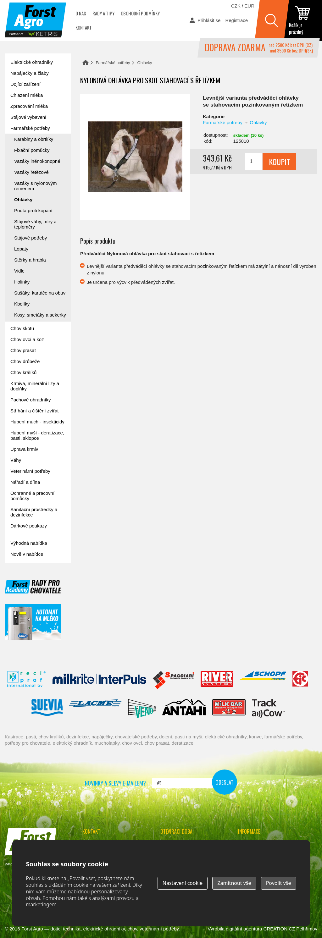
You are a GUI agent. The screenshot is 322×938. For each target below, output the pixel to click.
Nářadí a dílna (25, 482)
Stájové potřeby (30, 237)
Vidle (19, 270)
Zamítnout (234, 883)
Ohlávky (144, 62)
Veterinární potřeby (30, 471)
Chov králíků (23, 372)
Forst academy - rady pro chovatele (33, 586)
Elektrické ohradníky (31, 62)
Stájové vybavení (28, 117)
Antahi (184, 708)
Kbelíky (22, 303)
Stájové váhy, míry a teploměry (35, 224)
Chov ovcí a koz (27, 339)
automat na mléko (33, 622)
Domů (85, 62)
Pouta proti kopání (33, 210)
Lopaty (21, 248)
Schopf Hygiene (262, 680)
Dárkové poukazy (28, 525)
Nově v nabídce (26, 554)
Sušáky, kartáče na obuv (39, 292)
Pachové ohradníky (30, 399)
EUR (249, 5)
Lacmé (95, 708)
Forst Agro (32, 928)
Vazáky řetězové (31, 172)
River (216, 680)
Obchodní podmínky (140, 13)
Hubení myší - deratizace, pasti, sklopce (37, 435)
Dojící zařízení (25, 84)
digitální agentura (244, 928)
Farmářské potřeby (113, 62)
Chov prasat (23, 350)
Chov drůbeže (25, 361)
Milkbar (229, 708)
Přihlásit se (208, 20)
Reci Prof (26, 680)
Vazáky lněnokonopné (37, 161)
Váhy (15, 460)
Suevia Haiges (47, 708)
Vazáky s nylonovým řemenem (35, 185)
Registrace (236, 20)
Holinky (22, 281)
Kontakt (83, 27)
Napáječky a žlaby (29, 73)
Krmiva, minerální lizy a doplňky (34, 386)
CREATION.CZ (279, 928)
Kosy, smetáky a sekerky (40, 314)
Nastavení (183, 883)
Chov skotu (22, 328)
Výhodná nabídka (28, 543)
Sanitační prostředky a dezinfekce (33, 512)
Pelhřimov (306, 928)
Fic (300, 680)
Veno (142, 708)
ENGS (268, 708)
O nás (80, 13)
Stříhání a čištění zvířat (34, 410)
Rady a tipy (103, 13)
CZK (236, 5)
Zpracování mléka (29, 106)
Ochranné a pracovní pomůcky (32, 495)
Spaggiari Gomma (173, 680)
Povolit (278, 883)
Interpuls (99, 680)
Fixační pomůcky (32, 150)
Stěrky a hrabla (30, 259)
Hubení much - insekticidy (37, 421)
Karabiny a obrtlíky (33, 139)
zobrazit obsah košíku (303, 20)
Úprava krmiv (24, 449)
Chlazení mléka (26, 95)
